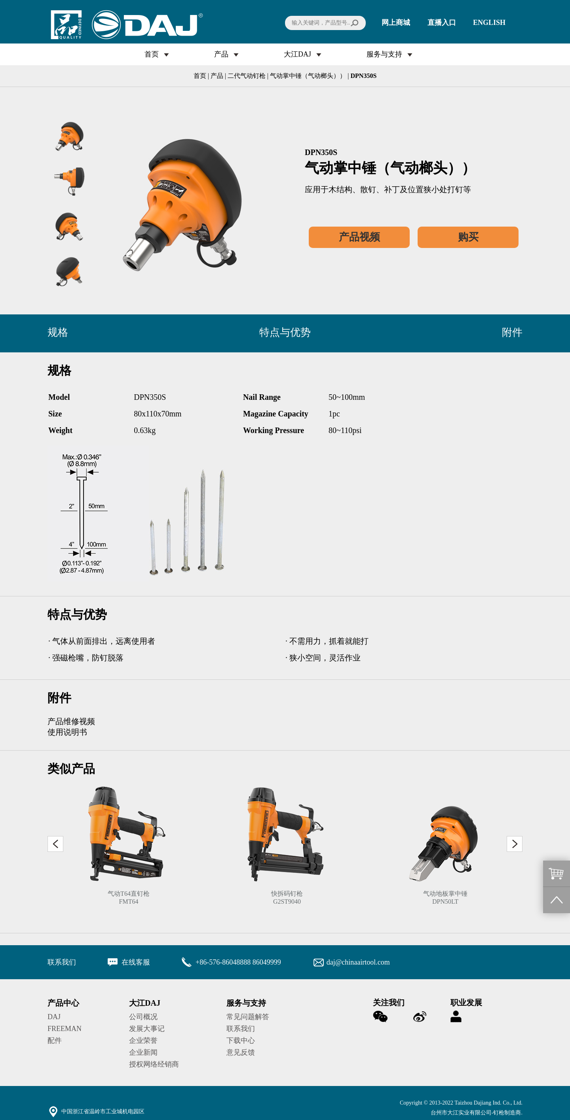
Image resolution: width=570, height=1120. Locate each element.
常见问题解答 (247, 1017)
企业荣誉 (143, 1040)
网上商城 (396, 22)
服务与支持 (384, 54)
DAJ (54, 1017)
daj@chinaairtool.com (358, 962)
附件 (512, 332)
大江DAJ (297, 54)
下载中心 (240, 1040)
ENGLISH (489, 22)
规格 (58, 332)
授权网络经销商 (154, 1064)
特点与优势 (285, 332)
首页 (151, 54)
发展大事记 (147, 1029)
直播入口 (442, 22)
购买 (468, 237)
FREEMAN (65, 1029)
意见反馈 (240, 1052)
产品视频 (359, 237)
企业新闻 (143, 1052)
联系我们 (240, 1029)
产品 (221, 54)
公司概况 (143, 1017)
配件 (55, 1040)
